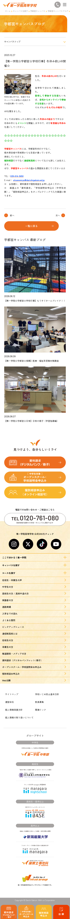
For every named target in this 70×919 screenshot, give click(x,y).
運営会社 (9, 702)
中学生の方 (7, 586)
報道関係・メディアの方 (14, 653)
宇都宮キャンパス (37, 11)
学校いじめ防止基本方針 (47, 694)
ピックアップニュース (13, 626)
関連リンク (40, 709)
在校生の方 (7, 640)
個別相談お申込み (11, 673)
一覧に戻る (31, 226)
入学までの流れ (9, 613)
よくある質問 (8, 620)
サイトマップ (11, 694)
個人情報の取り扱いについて (19, 717)
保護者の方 (7, 600)
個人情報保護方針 (14, 709)
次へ (58, 215)
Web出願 (6, 680)
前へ (12, 215)
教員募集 (39, 702)
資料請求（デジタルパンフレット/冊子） (22, 660)
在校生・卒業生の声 (12, 580)
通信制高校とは (9, 633)
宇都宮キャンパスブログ (58, 11)
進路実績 (6, 606)
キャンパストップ (12, 41)
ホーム (8, 11)
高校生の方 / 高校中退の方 (15, 593)
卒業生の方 (7, 647)
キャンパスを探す (20, 11)
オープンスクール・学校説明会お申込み (21, 667)
